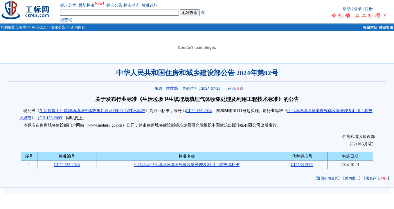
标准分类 (68, 5)
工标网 (21, 27)
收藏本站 (370, 28)
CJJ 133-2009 (50, 118)
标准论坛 (150, 5)
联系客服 (386, 28)
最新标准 (86, 5)
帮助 (347, 9)
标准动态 (131, 5)
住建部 (172, 88)
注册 (369, 9)
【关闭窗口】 (351, 178)
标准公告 (114, 5)
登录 (358, 9)
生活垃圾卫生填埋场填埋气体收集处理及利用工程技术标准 (92, 111)
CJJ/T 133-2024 (199, 111)
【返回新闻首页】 (327, 178)
